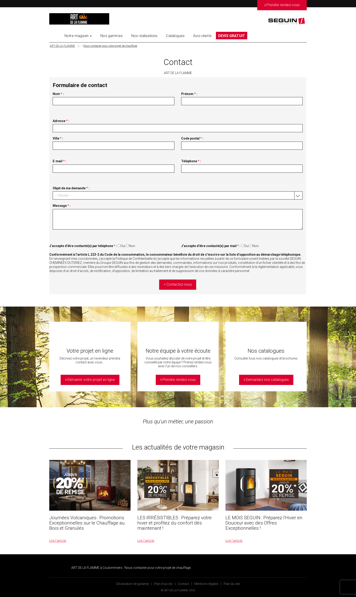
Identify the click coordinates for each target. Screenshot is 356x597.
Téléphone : (191, 161)
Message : (62, 205)
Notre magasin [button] (78, 36)
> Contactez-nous (178, 284)
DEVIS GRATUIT (231, 36)
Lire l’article (57, 540)
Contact (183, 584)
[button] (178, 195)
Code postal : (192, 138)
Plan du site (232, 584)
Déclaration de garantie (132, 584)
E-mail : (59, 161)
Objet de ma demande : (71, 188)
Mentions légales (206, 584)
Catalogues (175, 36)
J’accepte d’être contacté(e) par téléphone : (83, 246)
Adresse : (61, 121)
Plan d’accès (163, 584)
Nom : (58, 94)
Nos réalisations (144, 36)
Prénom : (189, 94)
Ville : (58, 138)
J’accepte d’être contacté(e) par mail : (210, 246)
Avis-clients (202, 36)
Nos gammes (111, 36)
